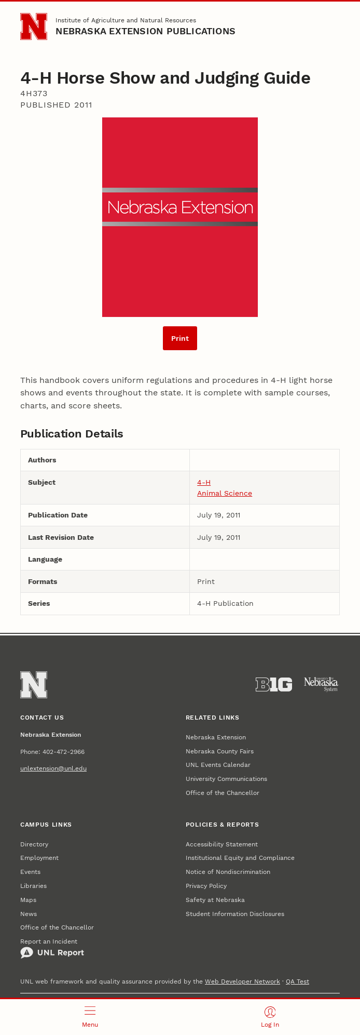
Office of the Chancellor (222, 793)
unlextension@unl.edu (53, 768)
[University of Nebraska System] (321, 684)
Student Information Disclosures (235, 914)
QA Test (297, 981)
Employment (39, 857)
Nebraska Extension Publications (146, 30)
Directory (34, 844)
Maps (28, 900)
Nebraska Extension (216, 737)
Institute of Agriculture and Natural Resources (126, 20)
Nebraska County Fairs (220, 751)
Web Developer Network (242, 981)
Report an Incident (52, 948)
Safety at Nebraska (215, 900)
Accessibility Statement (222, 844)
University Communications (226, 778)
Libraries (33, 886)
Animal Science (224, 493)
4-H (204, 482)
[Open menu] (90, 1017)
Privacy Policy (206, 886)
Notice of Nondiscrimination (228, 871)
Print (180, 338)
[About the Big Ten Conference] (274, 684)
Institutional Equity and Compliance (240, 857)
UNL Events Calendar (218, 764)
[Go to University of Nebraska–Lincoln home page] (33, 26)
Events (30, 871)
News (28, 914)
